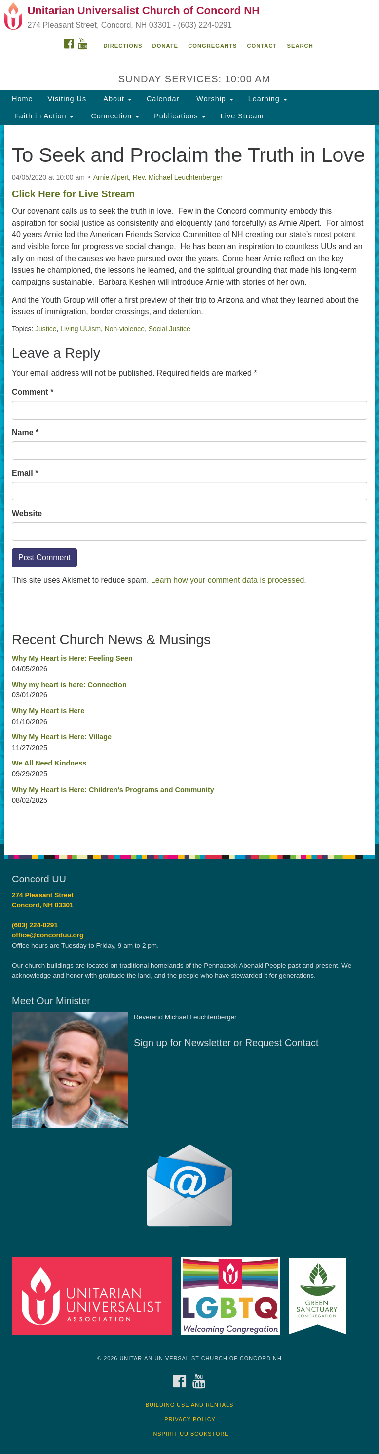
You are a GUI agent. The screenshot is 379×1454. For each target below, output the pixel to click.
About (116, 99)
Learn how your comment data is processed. (228, 580)
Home (22, 99)
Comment (32, 392)
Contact (262, 46)
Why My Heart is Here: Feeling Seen (72, 658)
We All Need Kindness (49, 763)
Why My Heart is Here (48, 711)
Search (300, 46)
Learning (267, 99)
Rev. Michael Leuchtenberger (178, 177)
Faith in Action (43, 116)
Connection (113, 116)
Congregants (212, 46)
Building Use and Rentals (190, 1405)
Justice (45, 329)
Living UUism (80, 329)
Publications (180, 116)
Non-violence (125, 329)
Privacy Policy (190, 1419)
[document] (189, 484)
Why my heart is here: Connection (69, 685)
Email (25, 473)
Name (25, 432)
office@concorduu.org (47, 935)
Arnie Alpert (111, 177)
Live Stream (242, 116)
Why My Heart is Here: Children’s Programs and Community (113, 790)
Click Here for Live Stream (73, 194)
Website (27, 513)
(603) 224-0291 (35, 925)
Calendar (163, 99)
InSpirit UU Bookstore (189, 1434)
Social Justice (169, 329)
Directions (123, 46)
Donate (165, 46)
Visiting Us (66, 99)
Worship (213, 99)
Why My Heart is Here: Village (62, 737)
